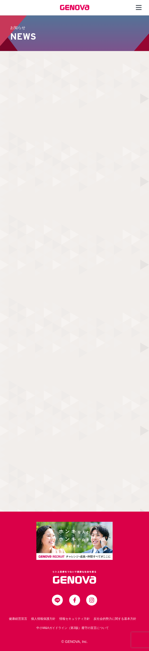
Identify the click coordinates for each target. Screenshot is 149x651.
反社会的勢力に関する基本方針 (115, 618)
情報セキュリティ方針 (74, 618)
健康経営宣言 (18, 618)
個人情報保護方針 (43, 618)
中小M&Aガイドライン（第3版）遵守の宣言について (72, 627)
